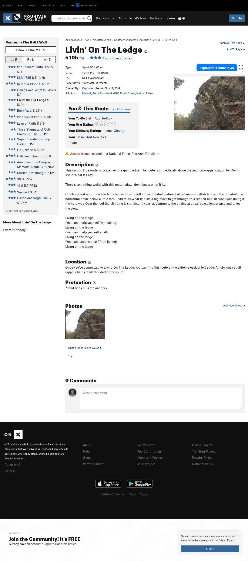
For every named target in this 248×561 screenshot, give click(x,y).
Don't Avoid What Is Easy (35, 90)
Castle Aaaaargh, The (32, 198)
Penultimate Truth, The (33, 67)
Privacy (144, 494)
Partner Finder (93, 464)
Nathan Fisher (144, 93)
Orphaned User (91, 88)
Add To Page (236, 49)
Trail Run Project (204, 451)
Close (210, 549)
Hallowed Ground (30, 156)
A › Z (47, 59)
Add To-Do (102, 118)
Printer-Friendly (14, 230)
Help (86, 451)
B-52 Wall (171, 40)
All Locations (73, 40)
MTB (20, 5)
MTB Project (146, 464)
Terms (133, 494)
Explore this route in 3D (217, 68)
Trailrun (48, 5)
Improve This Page (232, 43)
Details (152, 153)
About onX (12, 464)
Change (119, 130)
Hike (32, 5)
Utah (86, 40)
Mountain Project (149, 457)
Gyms (122, 18)
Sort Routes (30, 210)
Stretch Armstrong (30, 173)
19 (18, 185)
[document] (210, 543)
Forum (170, 18)
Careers (10, 471)
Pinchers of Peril (28, 117)
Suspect (23, 192)
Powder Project (203, 457)
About (87, 445)
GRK (116, 93)
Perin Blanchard (102, 93)
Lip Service (25, 150)
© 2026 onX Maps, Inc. (113, 494)
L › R (14, 59)
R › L (30, 59)
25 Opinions (121, 109)
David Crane (127, 93)
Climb (7, 5)
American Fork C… (150, 40)
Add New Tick (96, 137)
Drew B (86, 93)
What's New (138, 18)
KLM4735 (24, 77)
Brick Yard (24, 110)
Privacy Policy (226, 540)
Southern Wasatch (125, 40)
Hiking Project (202, 445)
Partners (156, 18)
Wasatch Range (101, 40)
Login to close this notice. (60, 544)
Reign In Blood (27, 84)
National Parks (202, 464)
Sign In (237, 18)
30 (19, 179)
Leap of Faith (26, 123)
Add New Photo (234, 305)
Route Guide (105, 18)
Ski (63, 5)
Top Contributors (149, 451)
